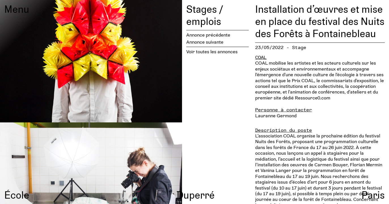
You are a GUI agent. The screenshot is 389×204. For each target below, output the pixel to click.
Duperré (195, 194)
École (16, 194)
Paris (373, 194)
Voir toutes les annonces (212, 51)
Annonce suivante (204, 42)
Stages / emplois (204, 15)
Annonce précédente (208, 35)
